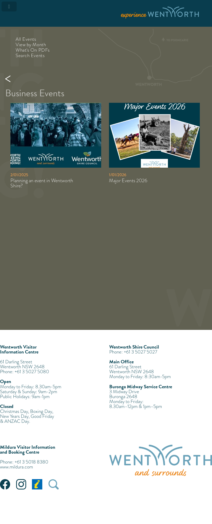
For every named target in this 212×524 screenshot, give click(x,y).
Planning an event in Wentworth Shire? (41, 183)
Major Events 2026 (128, 180)
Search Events (30, 55)
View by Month (31, 44)
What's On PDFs (33, 50)
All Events (26, 39)
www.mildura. (12, 467)
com (29, 467)
